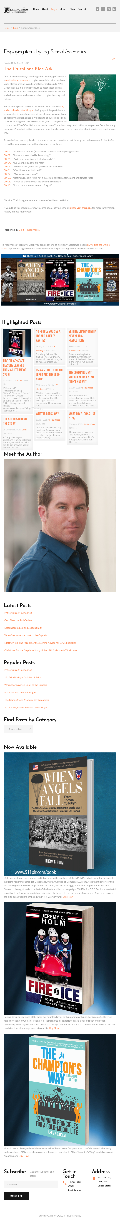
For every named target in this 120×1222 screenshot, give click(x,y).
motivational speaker (16, 80)
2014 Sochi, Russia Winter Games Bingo (25, 707)
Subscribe (16, 1196)
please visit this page (81, 207)
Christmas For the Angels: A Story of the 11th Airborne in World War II (41, 650)
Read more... (33, 229)
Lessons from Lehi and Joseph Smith (23, 627)
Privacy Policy (73, 1215)
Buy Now (68, 896)
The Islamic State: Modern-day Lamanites (26, 699)
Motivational (74, 350)
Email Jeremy (74, 1190)
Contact (82, 9)
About (45, 9)
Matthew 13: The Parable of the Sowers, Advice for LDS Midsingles (40, 642)
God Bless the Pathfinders (18, 620)
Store (72, 9)
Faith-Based (87, 387)
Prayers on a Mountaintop (18, 612)
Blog (52, 9)
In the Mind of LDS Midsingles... (21, 692)
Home (36, 9)
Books (19, 380)
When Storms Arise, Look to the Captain (25, 635)
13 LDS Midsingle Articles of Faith (22, 677)
